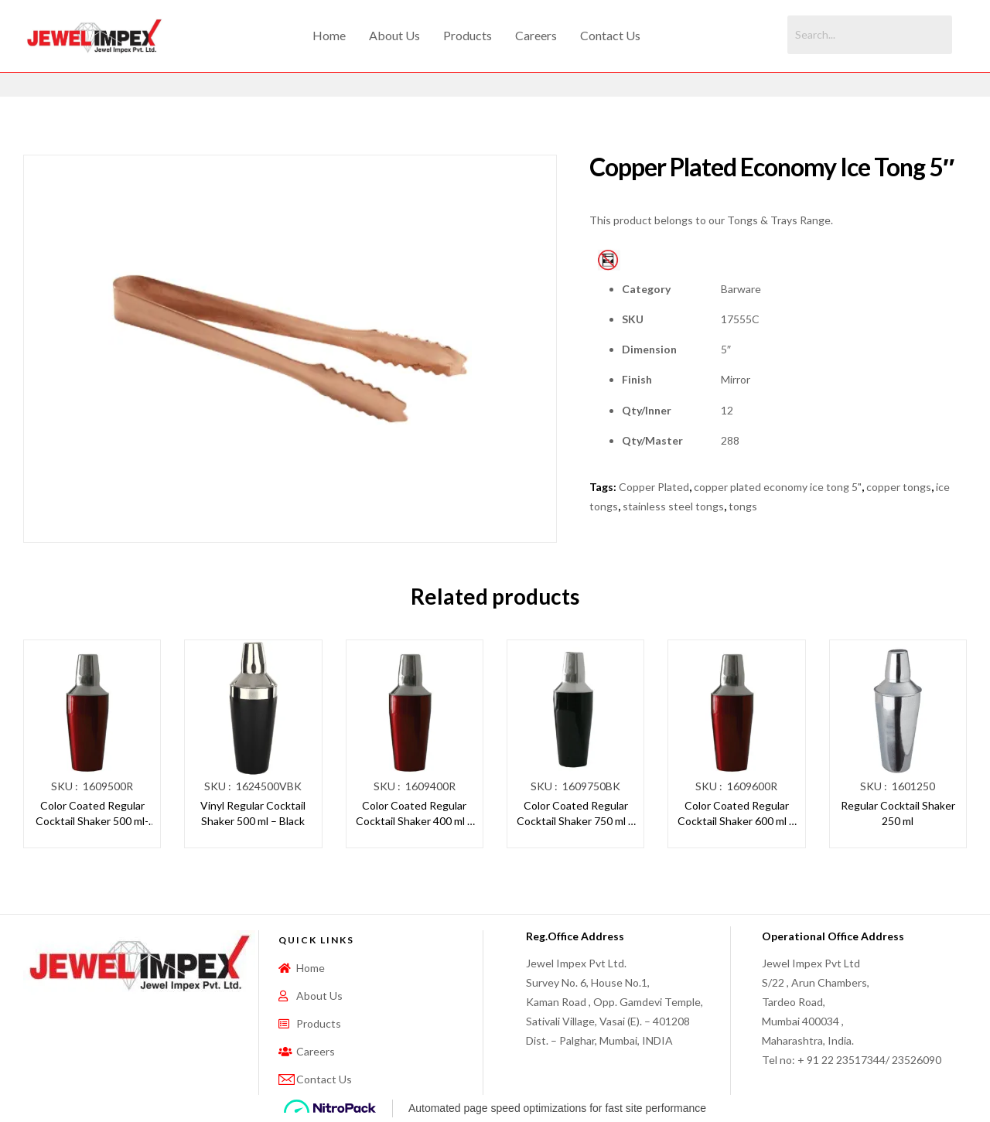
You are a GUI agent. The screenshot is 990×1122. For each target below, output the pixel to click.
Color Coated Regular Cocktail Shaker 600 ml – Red (736, 813)
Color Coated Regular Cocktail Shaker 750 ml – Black (575, 813)
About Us (394, 35)
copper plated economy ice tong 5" (778, 486)
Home (329, 35)
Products (467, 35)
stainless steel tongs (673, 506)
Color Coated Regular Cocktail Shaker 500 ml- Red (92, 813)
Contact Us (610, 35)
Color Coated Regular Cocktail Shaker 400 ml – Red (414, 813)
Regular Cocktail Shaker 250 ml (898, 813)
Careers (536, 35)
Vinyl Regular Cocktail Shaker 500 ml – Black (253, 813)
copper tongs (898, 486)
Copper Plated (654, 486)
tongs (743, 506)
